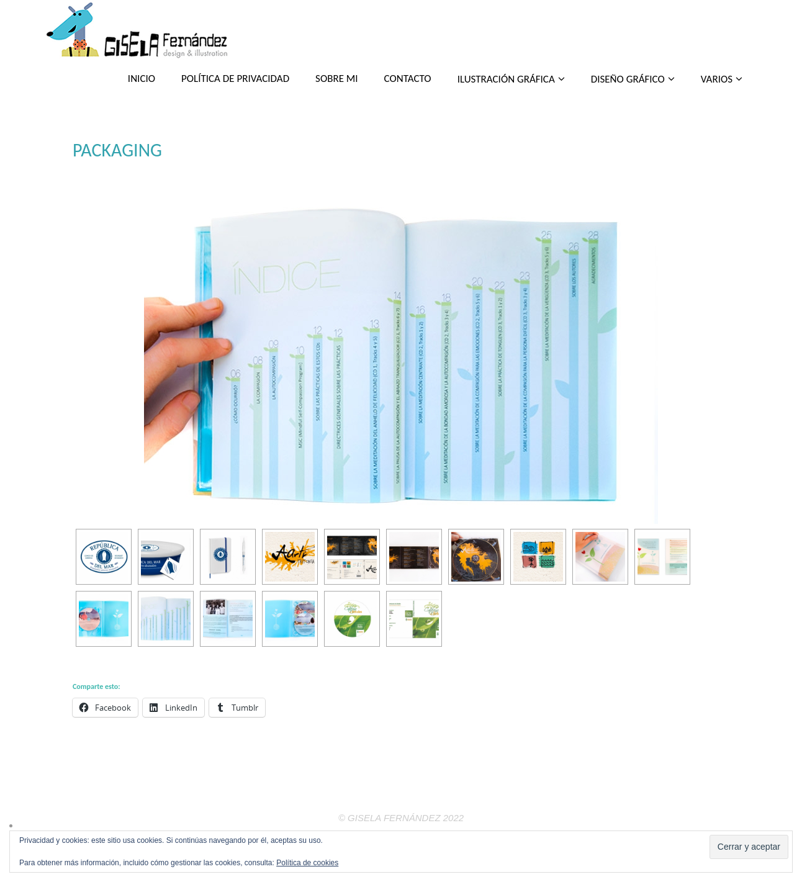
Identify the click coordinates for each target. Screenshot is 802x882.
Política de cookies (307, 862)
